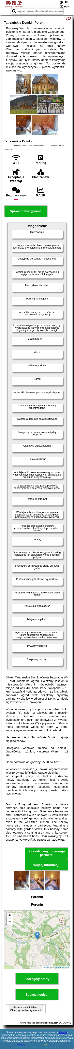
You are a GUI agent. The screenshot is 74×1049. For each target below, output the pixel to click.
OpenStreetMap (61, 967)
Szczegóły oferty (36, 979)
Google (63, 1032)
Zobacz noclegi (37, 994)
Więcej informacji (46, 865)
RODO (21, 1044)
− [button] (9, 922)
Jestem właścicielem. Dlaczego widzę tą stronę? (25, 1009)
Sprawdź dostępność (25, 211)
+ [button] (9, 916)
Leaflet (46, 967)
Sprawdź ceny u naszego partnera (46, 853)
